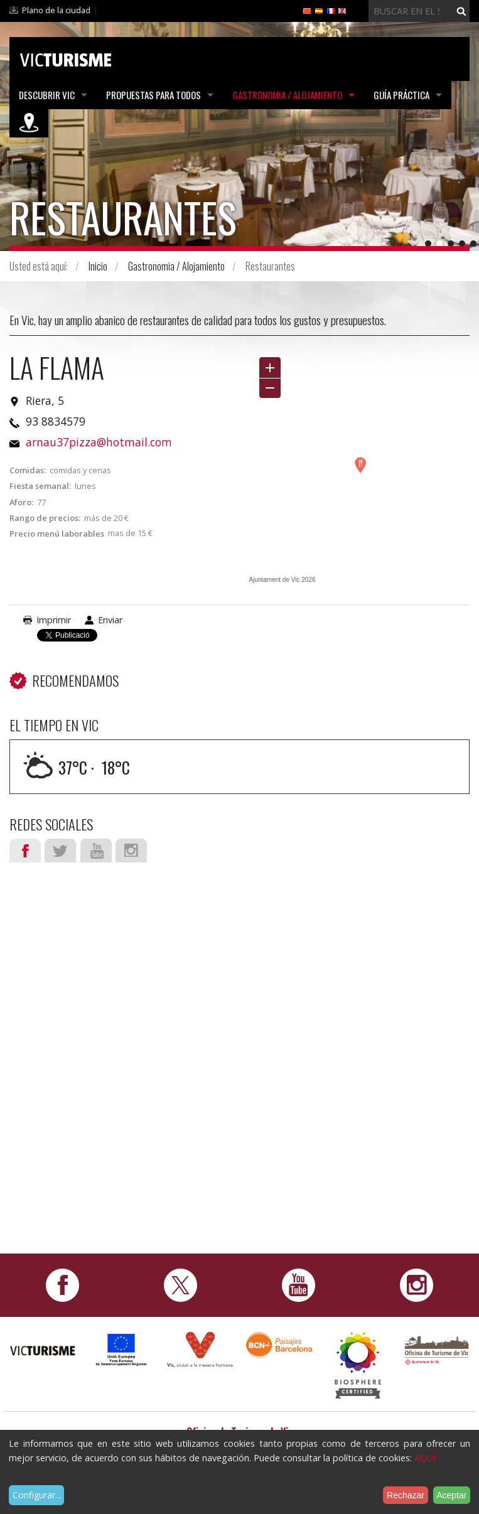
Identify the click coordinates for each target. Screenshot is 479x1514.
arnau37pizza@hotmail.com (99, 441)
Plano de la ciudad (56, 10)
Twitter (60, 850)
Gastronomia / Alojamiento (287, 95)
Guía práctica (401, 95)
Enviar (110, 620)
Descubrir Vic (47, 95)
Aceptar (451, 1495)
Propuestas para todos (153, 95)
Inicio (98, 266)
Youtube (96, 850)
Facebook (25, 850)
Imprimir (53, 620)
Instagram (131, 850)
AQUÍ (425, 1458)
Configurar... (37, 1495)
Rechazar (405, 1495)
